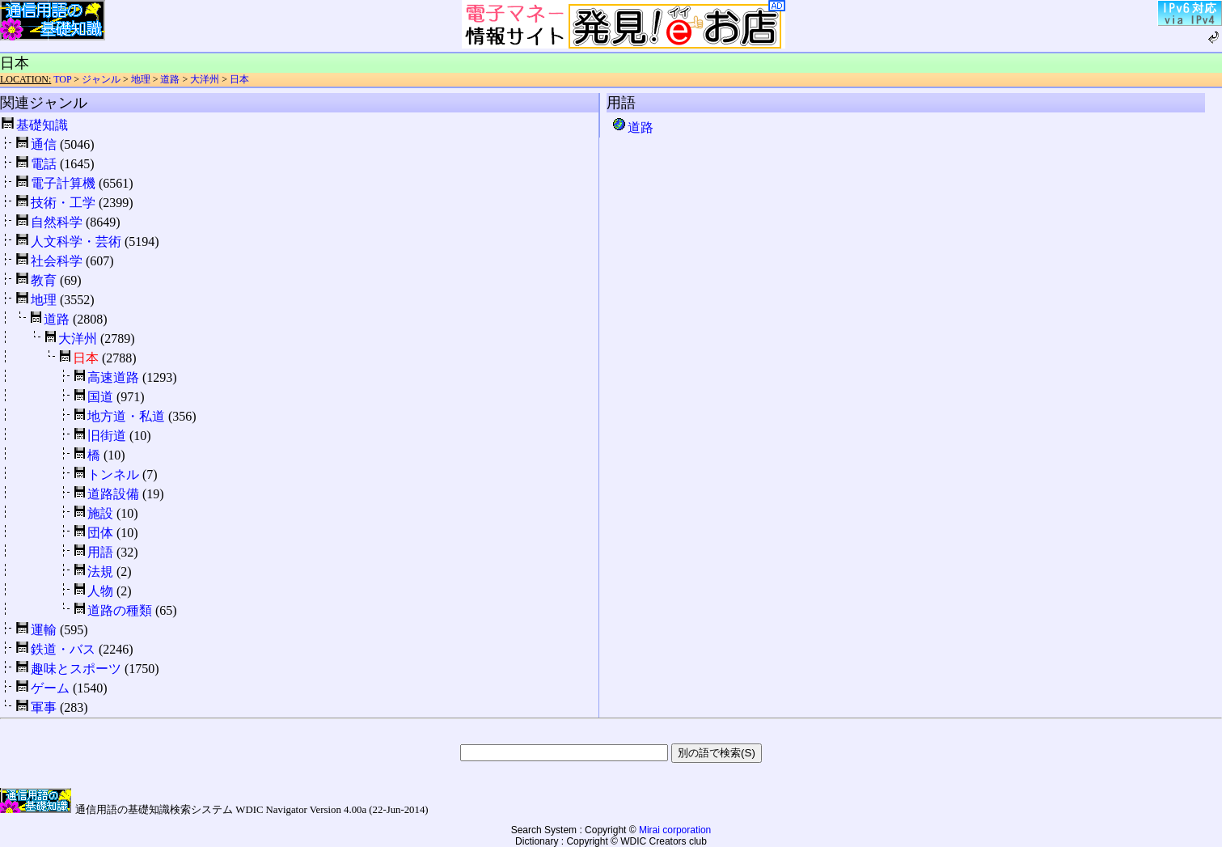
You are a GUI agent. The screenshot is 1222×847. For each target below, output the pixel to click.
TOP (62, 79)
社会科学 (56, 261)
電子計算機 (63, 183)
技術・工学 (63, 203)
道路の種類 (119, 610)
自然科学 (56, 222)
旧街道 (106, 436)
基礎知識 (42, 125)
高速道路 (113, 377)
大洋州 (204, 79)
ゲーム (50, 688)
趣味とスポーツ (76, 668)
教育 (44, 280)
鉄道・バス (63, 649)
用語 (100, 552)
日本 (239, 79)
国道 (100, 397)
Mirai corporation (675, 830)
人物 (100, 591)
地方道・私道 (126, 416)
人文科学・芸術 (76, 241)
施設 (100, 513)
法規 (100, 571)
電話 (44, 164)
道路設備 (113, 494)
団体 (100, 533)
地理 (140, 79)
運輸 (44, 630)
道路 (170, 79)
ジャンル (101, 79)
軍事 (44, 707)
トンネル (113, 474)
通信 (44, 144)
